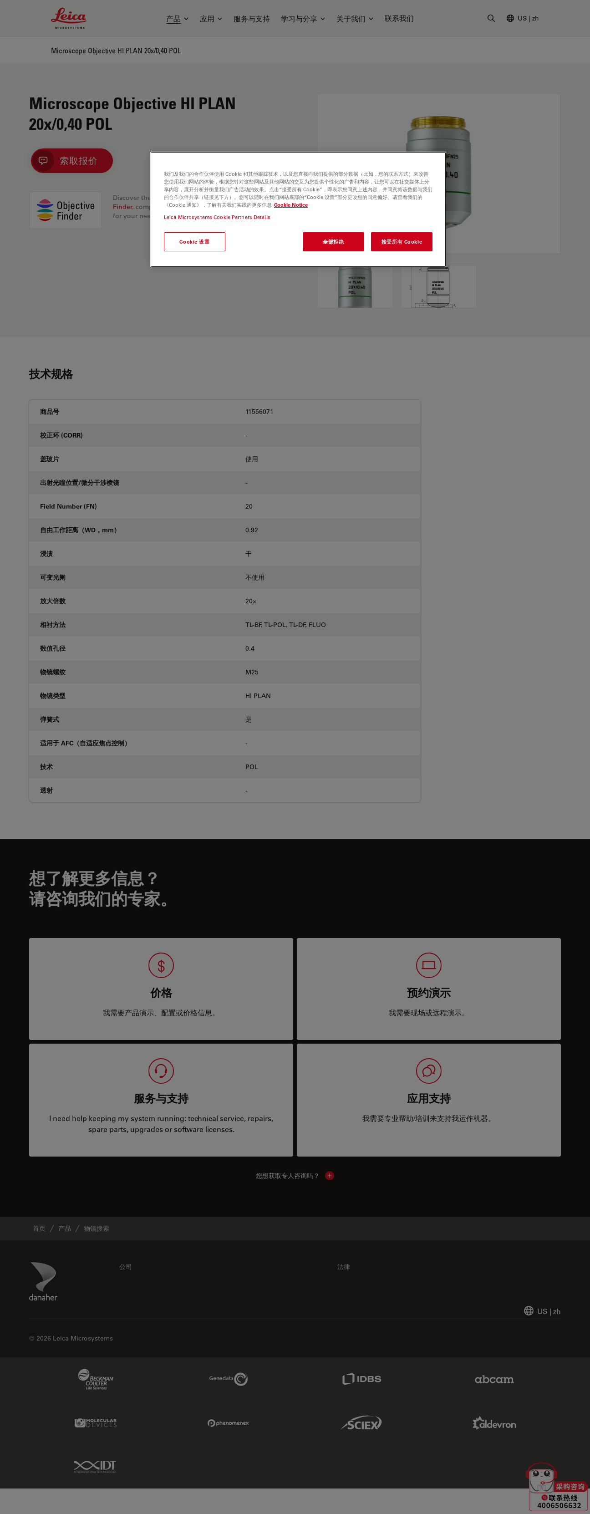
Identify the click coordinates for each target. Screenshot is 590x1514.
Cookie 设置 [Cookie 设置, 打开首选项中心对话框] (194, 241)
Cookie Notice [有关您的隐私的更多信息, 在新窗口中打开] (291, 204)
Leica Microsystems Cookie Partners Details (217, 217)
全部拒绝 (333, 241)
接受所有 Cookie (401, 241)
